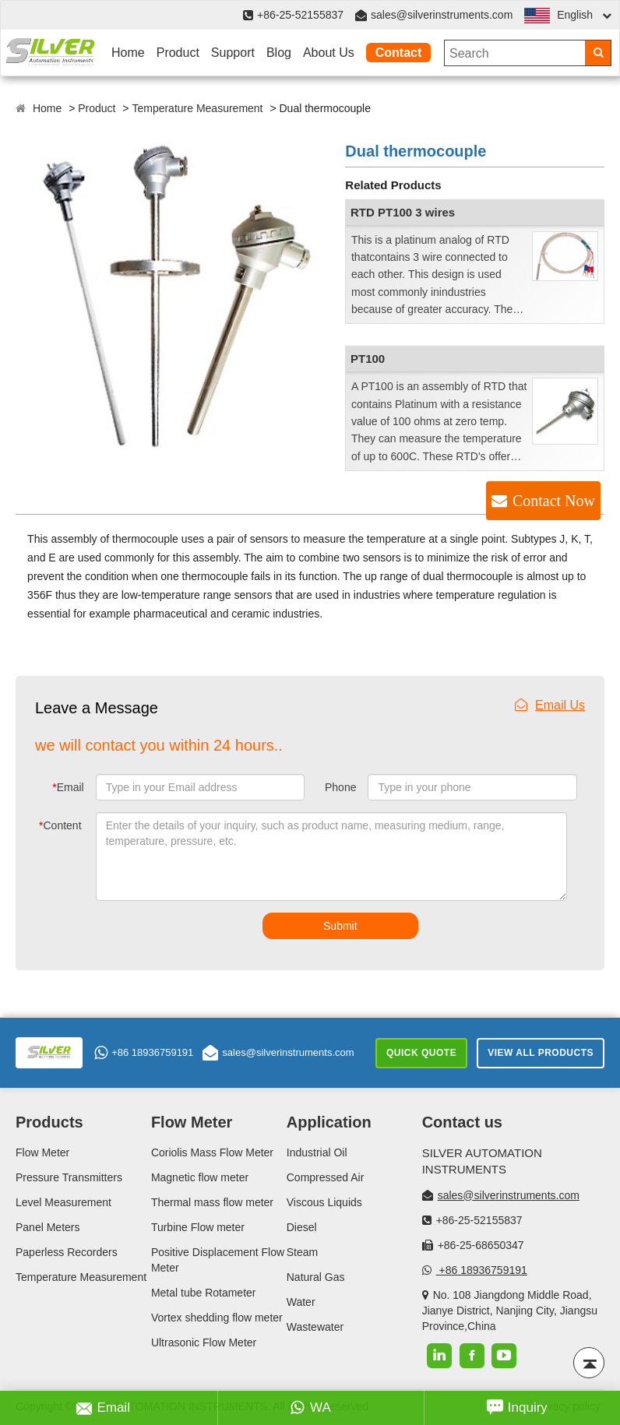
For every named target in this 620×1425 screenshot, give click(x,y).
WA (310, 1408)
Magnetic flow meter (199, 1177)
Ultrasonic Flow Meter (203, 1342)
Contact (398, 52)
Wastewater (315, 1327)
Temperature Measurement (197, 108)
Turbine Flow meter (198, 1227)
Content (60, 825)
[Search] (598, 52)
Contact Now (554, 500)
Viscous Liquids (324, 1202)
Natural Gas (316, 1277)
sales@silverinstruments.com (442, 15)
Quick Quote (421, 1052)
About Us (328, 52)
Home (128, 52)
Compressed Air (326, 1177)
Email (67, 787)
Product (178, 52)
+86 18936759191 (143, 1053)
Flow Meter (42, 1152)
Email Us (550, 705)
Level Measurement (63, 1202)
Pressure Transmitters (69, 1177)
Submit (340, 926)
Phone (340, 787)
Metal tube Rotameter (203, 1292)
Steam (302, 1252)
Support (233, 52)
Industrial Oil (317, 1152)
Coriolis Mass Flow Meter (212, 1152)
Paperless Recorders (67, 1252)
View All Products (541, 1052)
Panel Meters (47, 1227)
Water (301, 1302)
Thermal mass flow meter (212, 1202)
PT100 (368, 358)
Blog (278, 52)
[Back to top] (588, 1362)
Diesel (302, 1227)
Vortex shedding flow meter (217, 1317)
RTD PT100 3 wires (403, 212)
